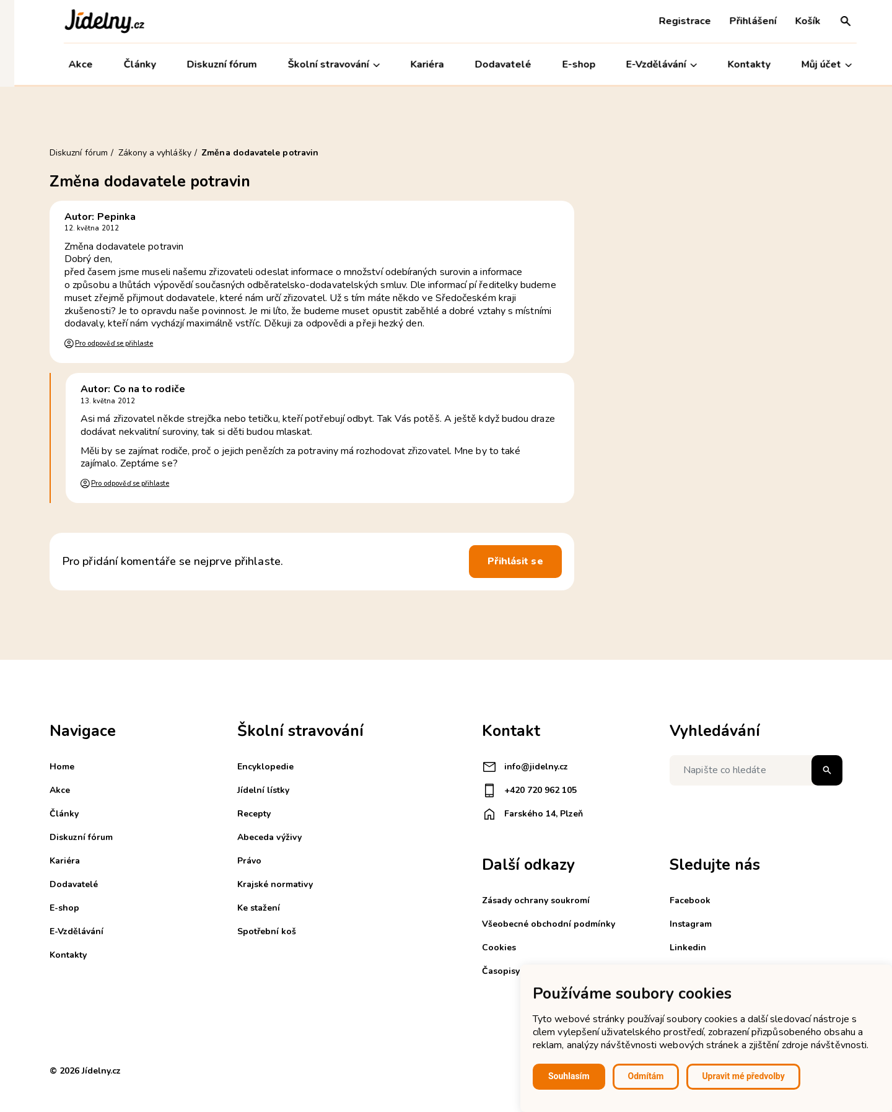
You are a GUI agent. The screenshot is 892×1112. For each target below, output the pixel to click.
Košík (794, 21)
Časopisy (501, 971)
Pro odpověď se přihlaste (114, 343)
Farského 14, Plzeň (532, 814)
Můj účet (812, 64)
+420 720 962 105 (529, 790)
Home (62, 767)
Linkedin (688, 947)
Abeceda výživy (269, 837)
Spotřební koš (266, 931)
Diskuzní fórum (208, 64)
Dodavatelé (488, 64)
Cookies (499, 947)
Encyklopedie (265, 767)
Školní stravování (319, 64)
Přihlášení (739, 21)
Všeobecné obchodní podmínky (548, 924)
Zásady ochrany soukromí (536, 900)
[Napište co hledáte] (756, 770)
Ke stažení (258, 908)
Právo (249, 861)
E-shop (564, 64)
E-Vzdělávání (647, 64)
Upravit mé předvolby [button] (743, 1076)
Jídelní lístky (263, 790)
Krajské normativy (275, 884)
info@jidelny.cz (525, 767)
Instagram (691, 924)
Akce (67, 64)
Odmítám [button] (646, 1076)
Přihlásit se (515, 561)
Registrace (671, 21)
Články (126, 64)
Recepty (254, 814)
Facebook (690, 900)
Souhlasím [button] (569, 1076)
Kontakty (735, 64)
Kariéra (413, 64)
